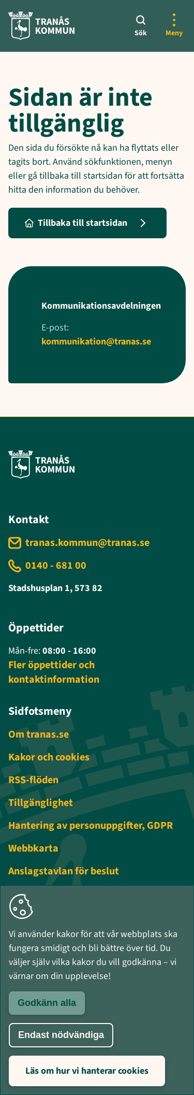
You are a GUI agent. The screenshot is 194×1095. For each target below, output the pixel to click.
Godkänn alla (47, 1003)
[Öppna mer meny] (174, 26)
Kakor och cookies (48, 757)
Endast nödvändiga (61, 1035)
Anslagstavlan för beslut (63, 871)
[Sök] (141, 26)
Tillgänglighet (40, 803)
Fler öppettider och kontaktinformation (53, 672)
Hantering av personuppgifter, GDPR (90, 825)
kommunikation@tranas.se (96, 341)
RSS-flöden (33, 780)
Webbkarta (33, 848)
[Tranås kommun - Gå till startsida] (41, 25)
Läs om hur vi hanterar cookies (86, 1070)
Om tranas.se (38, 734)
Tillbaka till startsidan (76, 223)
